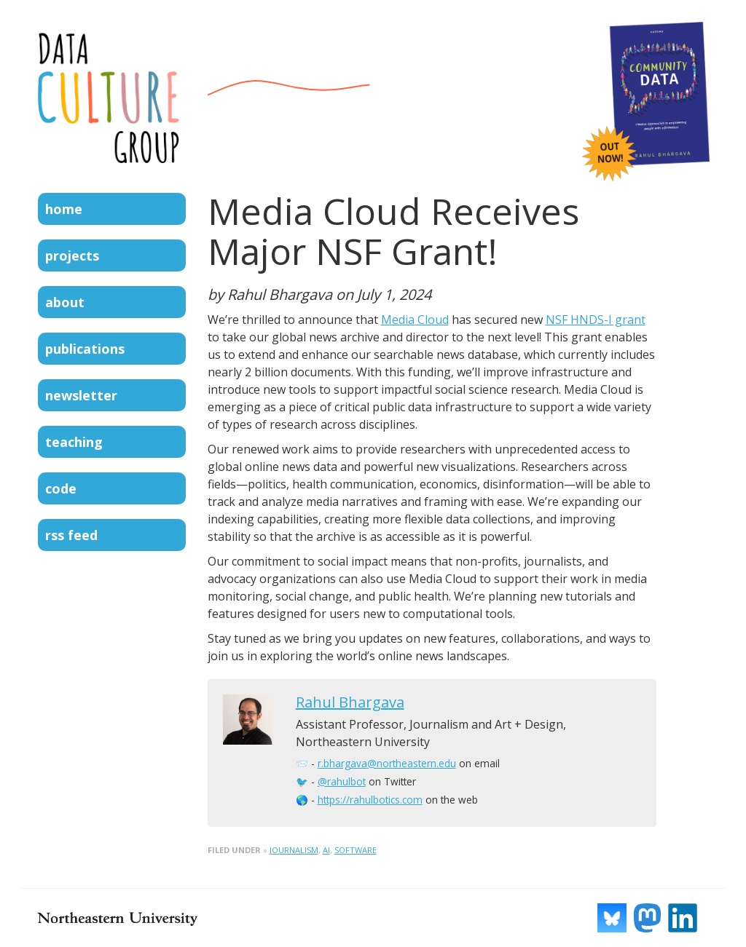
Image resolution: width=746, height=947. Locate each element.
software (355, 849)
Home (63, 209)
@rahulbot (342, 781)
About (65, 302)
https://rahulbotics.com (370, 800)
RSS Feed (71, 535)
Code (60, 488)
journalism (294, 849)
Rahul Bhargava (350, 702)
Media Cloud (415, 320)
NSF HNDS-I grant (595, 320)
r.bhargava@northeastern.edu (387, 763)
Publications (85, 348)
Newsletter (81, 395)
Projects (72, 255)
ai (326, 849)
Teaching (74, 442)
